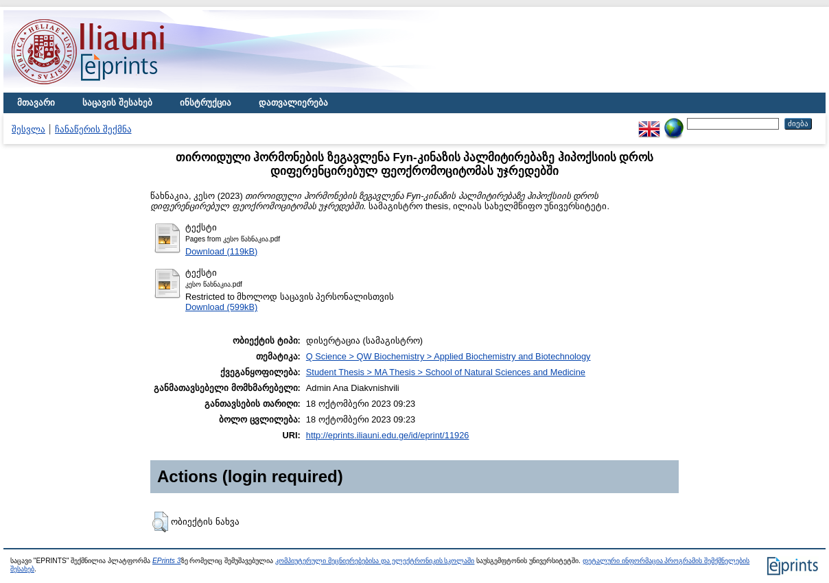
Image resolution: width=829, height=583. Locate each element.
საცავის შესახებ (117, 102)
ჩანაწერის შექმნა (93, 129)
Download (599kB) (221, 307)
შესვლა (28, 129)
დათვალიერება (293, 102)
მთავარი (36, 102)
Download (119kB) (221, 251)
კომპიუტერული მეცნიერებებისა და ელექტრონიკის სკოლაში (374, 560)
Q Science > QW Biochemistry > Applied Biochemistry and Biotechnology (448, 356)
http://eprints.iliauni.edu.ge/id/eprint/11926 (387, 435)
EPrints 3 (166, 560)
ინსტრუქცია (205, 102)
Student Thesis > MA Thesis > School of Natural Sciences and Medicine (445, 372)
